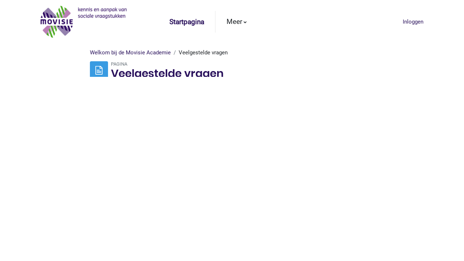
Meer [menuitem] (234, 22)
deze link (162, 174)
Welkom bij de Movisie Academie (130, 68)
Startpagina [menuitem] (186, 22)
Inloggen (413, 21)
